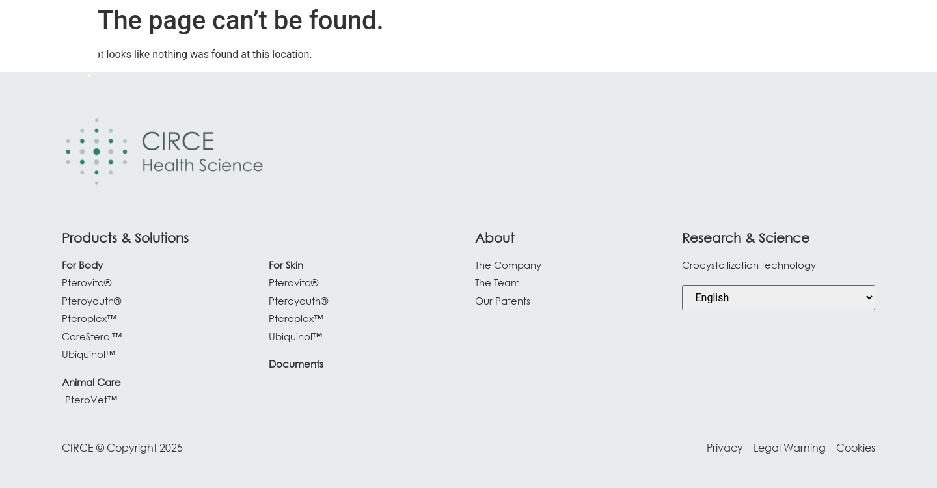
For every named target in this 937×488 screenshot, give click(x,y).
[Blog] (788, 51)
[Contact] (840, 51)
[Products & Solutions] (508, 51)
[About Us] (735, 51)
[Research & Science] (635, 51)
